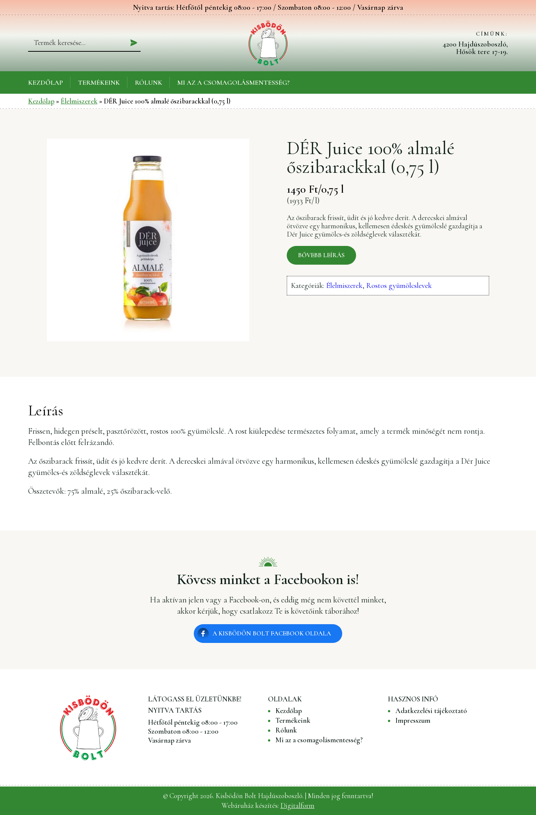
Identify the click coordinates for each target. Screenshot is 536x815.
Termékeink (99, 82)
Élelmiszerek (79, 101)
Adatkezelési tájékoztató (431, 711)
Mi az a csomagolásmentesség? (233, 82)
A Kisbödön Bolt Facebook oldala (272, 633)
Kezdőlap (45, 82)
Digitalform (297, 805)
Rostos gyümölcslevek (399, 285)
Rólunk (148, 82)
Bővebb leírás (321, 255)
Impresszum (412, 720)
